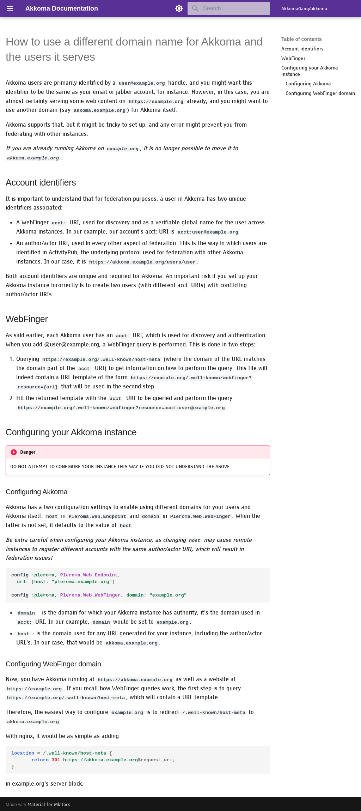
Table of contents (301, 39)
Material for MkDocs (48, 803)
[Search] (229, 8)
